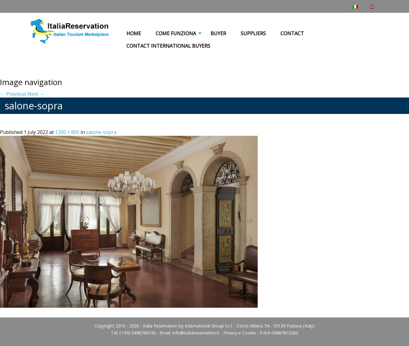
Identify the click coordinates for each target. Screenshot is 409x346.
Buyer (218, 33)
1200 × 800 (67, 132)
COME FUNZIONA (176, 33)
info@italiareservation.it (195, 333)
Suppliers (253, 33)
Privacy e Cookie (239, 333)
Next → (35, 94)
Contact (292, 33)
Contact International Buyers (168, 46)
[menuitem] (133, 33)
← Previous (13, 94)
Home (133, 33)
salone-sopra (101, 132)
